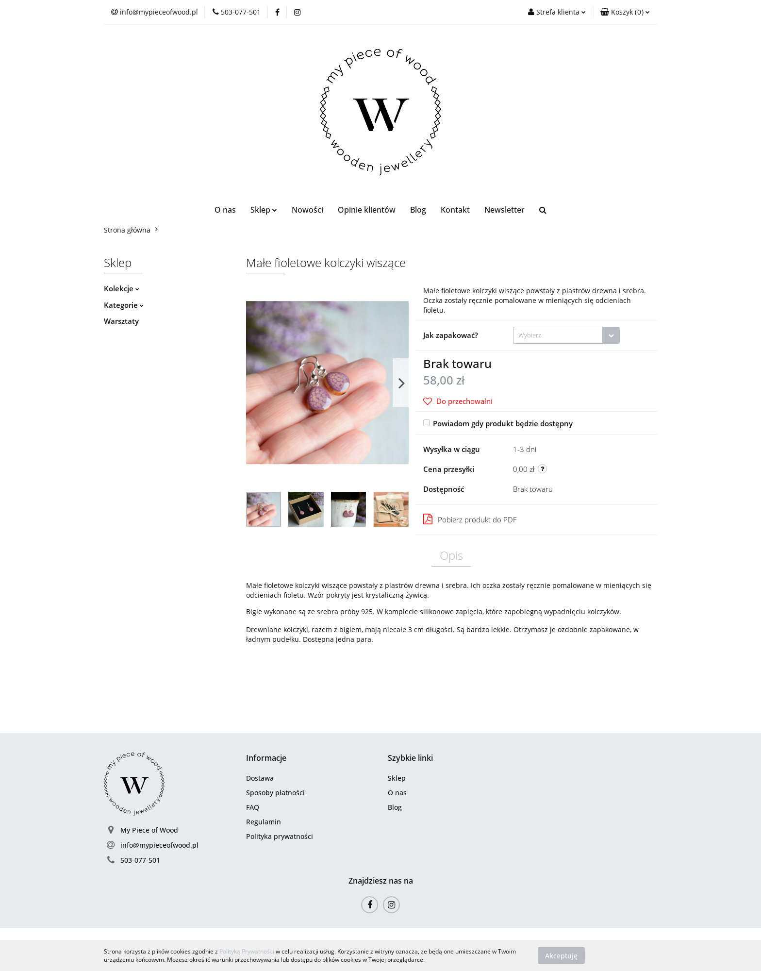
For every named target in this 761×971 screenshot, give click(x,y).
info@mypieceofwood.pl (159, 845)
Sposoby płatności (275, 792)
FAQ (252, 807)
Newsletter (504, 209)
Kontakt (455, 209)
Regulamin (263, 821)
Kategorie (124, 305)
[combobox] (566, 335)
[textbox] (557, 335)
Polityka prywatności (279, 836)
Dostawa (260, 778)
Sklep (263, 209)
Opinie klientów (367, 209)
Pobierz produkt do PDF (470, 519)
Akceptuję (561, 955)
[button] (625, 12)
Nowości (307, 209)
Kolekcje (121, 288)
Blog (418, 209)
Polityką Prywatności (246, 951)
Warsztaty (121, 321)
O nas (225, 209)
